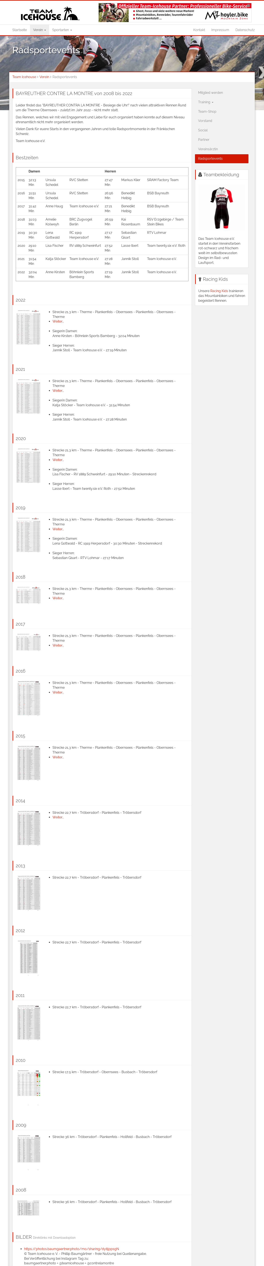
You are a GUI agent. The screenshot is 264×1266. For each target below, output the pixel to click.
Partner (203, 140)
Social (203, 130)
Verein (39, 30)
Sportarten (62, 30)
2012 (20, 930)
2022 (20, 300)
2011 (20, 995)
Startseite (19, 30)
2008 (21, 1190)
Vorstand (205, 121)
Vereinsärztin (208, 149)
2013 (20, 865)
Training (205, 102)
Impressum (220, 30)
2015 (20, 735)
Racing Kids (215, 279)
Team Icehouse (24, 77)
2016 (20, 671)
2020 (21, 438)
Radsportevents (210, 159)
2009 (21, 1125)
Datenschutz (245, 30)
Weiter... (58, 321)
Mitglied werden (210, 93)
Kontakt (199, 30)
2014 (20, 800)
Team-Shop (207, 112)
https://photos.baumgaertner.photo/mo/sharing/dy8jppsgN (71, 1249)
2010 (20, 1060)
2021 (20, 369)
